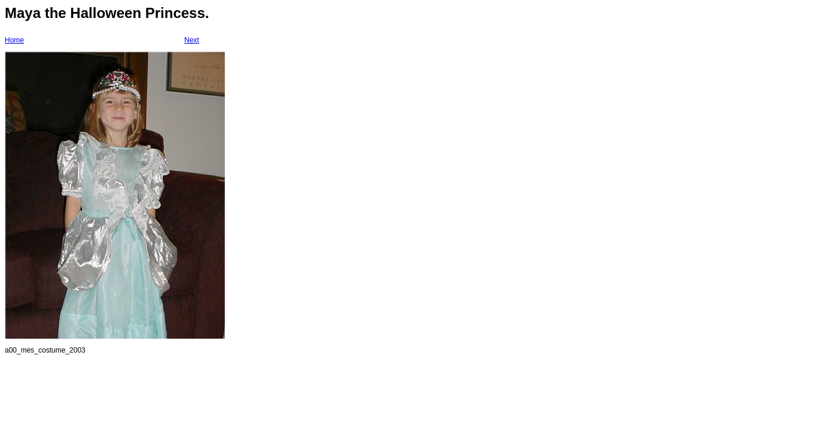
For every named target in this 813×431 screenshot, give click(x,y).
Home (14, 40)
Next (191, 40)
